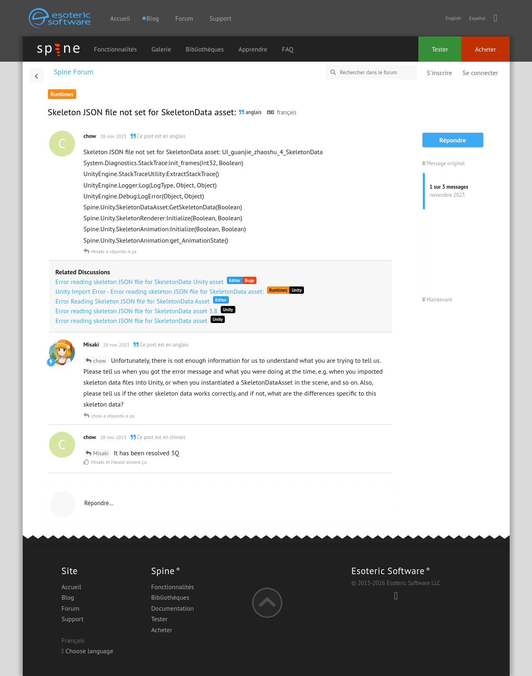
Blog (68, 597)
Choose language (88, 651)
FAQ (287, 49)
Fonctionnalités (115, 49)
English (453, 18)
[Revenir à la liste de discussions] (36, 75)
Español (477, 18)
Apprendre (253, 49)
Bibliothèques (205, 49)
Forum (184, 18)
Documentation (172, 608)
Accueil (120, 18)
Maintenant (437, 299)
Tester (440, 49)
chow (99, 360)
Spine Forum (73, 71)
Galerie (161, 49)
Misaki (101, 453)
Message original (443, 163)
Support (220, 18)
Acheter (485, 49)
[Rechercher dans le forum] (371, 72)
